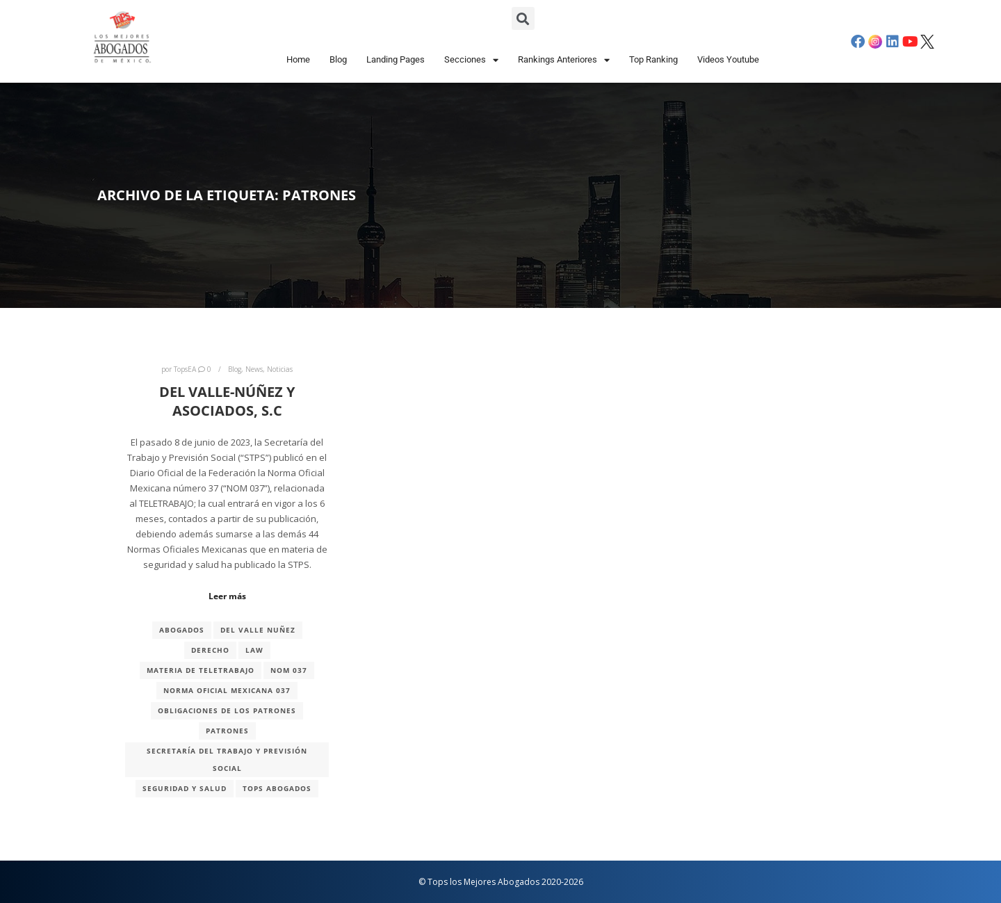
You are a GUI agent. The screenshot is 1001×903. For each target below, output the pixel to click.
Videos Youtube (728, 59)
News (254, 369)
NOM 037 (288, 670)
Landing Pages (395, 59)
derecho (210, 650)
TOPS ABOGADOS (277, 788)
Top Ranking (653, 59)
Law (254, 650)
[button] (523, 18)
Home (298, 59)
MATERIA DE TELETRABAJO (200, 670)
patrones (227, 730)
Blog (338, 59)
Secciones (471, 60)
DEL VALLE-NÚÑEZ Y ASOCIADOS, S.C (227, 401)
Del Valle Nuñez (257, 630)
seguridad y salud (185, 788)
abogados (181, 630)
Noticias (280, 369)
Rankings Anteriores (564, 60)
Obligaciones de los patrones (227, 710)
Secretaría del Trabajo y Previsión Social (227, 759)
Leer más (227, 596)
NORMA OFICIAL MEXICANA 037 (227, 690)
